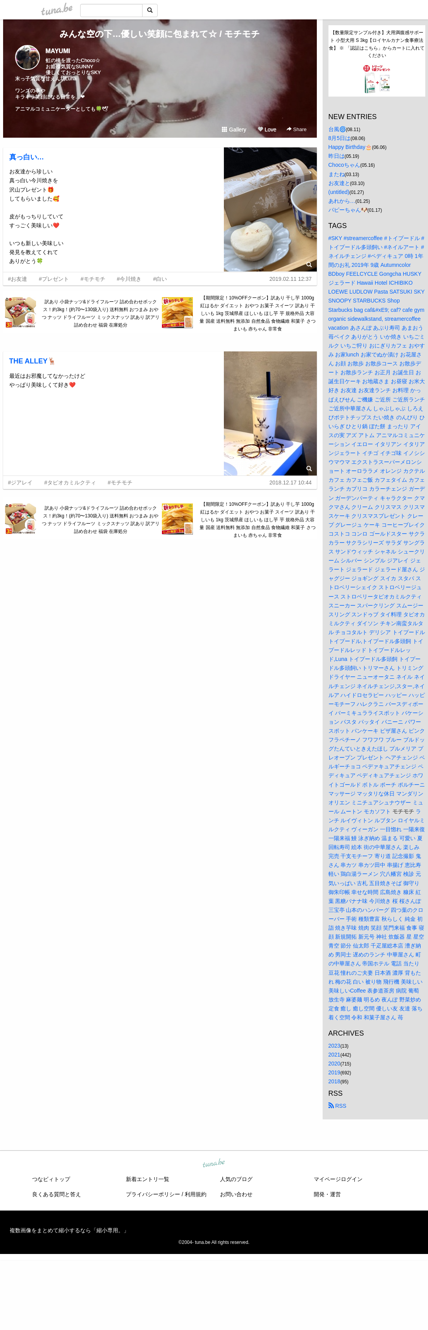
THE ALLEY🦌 (32, 361)
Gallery (234, 129)
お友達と (339, 183)
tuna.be (214, 1164)
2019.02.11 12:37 (291, 279)
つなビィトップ (51, 1179)
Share (296, 129)
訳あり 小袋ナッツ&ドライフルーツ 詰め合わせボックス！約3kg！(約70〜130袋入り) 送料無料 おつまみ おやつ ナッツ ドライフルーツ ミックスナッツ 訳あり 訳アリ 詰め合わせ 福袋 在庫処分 (101, 313)
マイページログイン (338, 1179)
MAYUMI (58, 51)
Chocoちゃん (344, 165)
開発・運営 (327, 1194)
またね (336, 174)
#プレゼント (54, 279)
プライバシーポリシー (153, 1194)
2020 (334, 1063)
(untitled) (338, 192)
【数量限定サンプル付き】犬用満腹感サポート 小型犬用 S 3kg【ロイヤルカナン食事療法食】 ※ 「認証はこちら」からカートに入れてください (377, 44)
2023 (334, 1046)
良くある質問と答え (56, 1194)
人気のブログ (236, 1179)
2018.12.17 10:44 (291, 482)
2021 (334, 1055)
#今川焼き (129, 279)
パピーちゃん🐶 (348, 210)
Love (267, 129)
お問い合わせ (236, 1194)
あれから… (342, 201)
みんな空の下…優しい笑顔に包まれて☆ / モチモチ (160, 34)
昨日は (336, 156)
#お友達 (18, 279)
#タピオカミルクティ (70, 482)
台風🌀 (337, 129)
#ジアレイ (20, 482)
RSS (337, 1106)
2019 (334, 1072)
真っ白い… (26, 157)
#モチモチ (93, 279)
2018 (334, 1081)
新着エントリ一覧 (147, 1179)
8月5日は (339, 138)
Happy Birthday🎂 (350, 147)
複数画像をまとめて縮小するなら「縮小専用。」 (69, 1230)
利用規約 (195, 1194)
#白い (160, 279)
